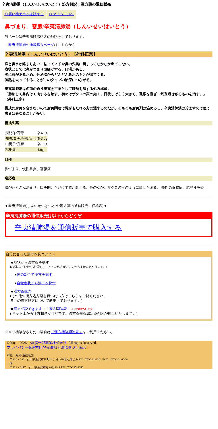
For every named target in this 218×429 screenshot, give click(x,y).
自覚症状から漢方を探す (36, 283)
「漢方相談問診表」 (67, 332)
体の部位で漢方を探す (34, 274)
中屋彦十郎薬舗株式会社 (46, 343)
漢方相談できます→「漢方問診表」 (42, 309)
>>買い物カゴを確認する (24, 14)
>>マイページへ (61, 14)
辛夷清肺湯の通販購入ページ (31, 45)
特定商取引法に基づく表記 (67, 347)
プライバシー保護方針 (24, 347)
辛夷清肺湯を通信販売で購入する (68, 228)
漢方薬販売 (22, 291)
